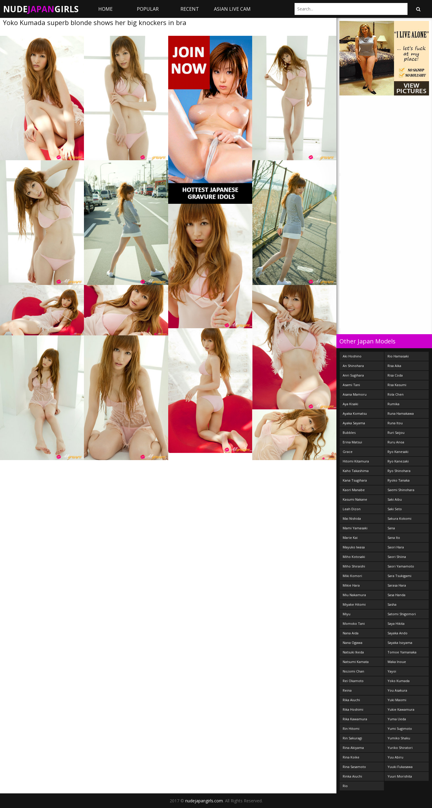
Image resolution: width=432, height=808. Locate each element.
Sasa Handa (396, 595)
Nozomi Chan (353, 671)
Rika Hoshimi (353, 709)
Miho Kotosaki (354, 556)
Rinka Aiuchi (352, 776)
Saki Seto (394, 509)
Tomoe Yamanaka (401, 652)
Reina (347, 690)
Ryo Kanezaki (398, 461)
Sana (391, 528)
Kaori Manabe (354, 490)
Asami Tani (351, 385)
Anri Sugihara (353, 375)
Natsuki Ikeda (353, 652)
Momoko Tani (354, 623)
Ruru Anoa (395, 442)
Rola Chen (395, 394)
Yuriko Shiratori (400, 747)
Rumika (393, 404)
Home (105, 9)
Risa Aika (394, 365)
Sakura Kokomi (399, 518)
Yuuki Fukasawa (400, 766)
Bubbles (349, 432)
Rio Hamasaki (398, 356)
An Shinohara (353, 365)
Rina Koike (351, 757)
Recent (189, 9)
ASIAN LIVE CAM (232, 9)
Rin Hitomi (351, 728)
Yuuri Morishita (399, 776)
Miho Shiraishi (354, 566)
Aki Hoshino (352, 356)
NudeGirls (41, 9)
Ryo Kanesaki (397, 451)
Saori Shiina (396, 556)
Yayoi (391, 671)
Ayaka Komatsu (355, 413)
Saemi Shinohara (400, 490)
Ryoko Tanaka (398, 480)
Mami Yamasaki (355, 528)
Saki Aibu (394, 499)
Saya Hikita (396, 623)
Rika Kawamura (355, 719)
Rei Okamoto (353, 681)
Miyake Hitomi (354, 604)
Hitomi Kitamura (356, 461)
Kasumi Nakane (355, 499)
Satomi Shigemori (401, 614)
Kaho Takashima (356, 470)
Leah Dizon (352, 509)
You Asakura (397, 690)
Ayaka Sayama (354, 423)
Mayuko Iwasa (354, 547)
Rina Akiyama (353, 747)
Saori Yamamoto (400, 566)
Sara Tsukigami (399, 575)
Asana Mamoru (355, 394)
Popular (148, 9)
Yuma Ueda (396, 719)
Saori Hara (395, 547)
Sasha (391, 604)
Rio (345, 786)
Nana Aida (351, 633)
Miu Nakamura (354, 595)
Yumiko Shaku (398, 738)
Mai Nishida (352, 518)
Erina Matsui (352, 442)
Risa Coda (395, 375)
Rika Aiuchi (351, 700)
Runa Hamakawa (400, 413)
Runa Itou (395, 423)
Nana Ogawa (352, 642)
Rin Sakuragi (352, 738)
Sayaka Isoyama (399, 642)
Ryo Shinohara (398, 470)
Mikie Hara (351, 585)
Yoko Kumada (398, 681)
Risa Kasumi (396, 385)
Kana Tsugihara (355, 480)
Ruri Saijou (396, 432)
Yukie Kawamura (400, 709)
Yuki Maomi (396, 700)
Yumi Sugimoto (399, 728)
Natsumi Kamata (356, 661)
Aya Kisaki (350, 404)
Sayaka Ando (397, 633)
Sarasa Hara (396, 585)
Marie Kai (350, 537)
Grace (348, 451)
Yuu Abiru (395, 757)
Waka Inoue (396, 661)
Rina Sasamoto (354, 766)
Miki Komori (352, 575)
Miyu (346, 614)
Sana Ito (393, 537)
